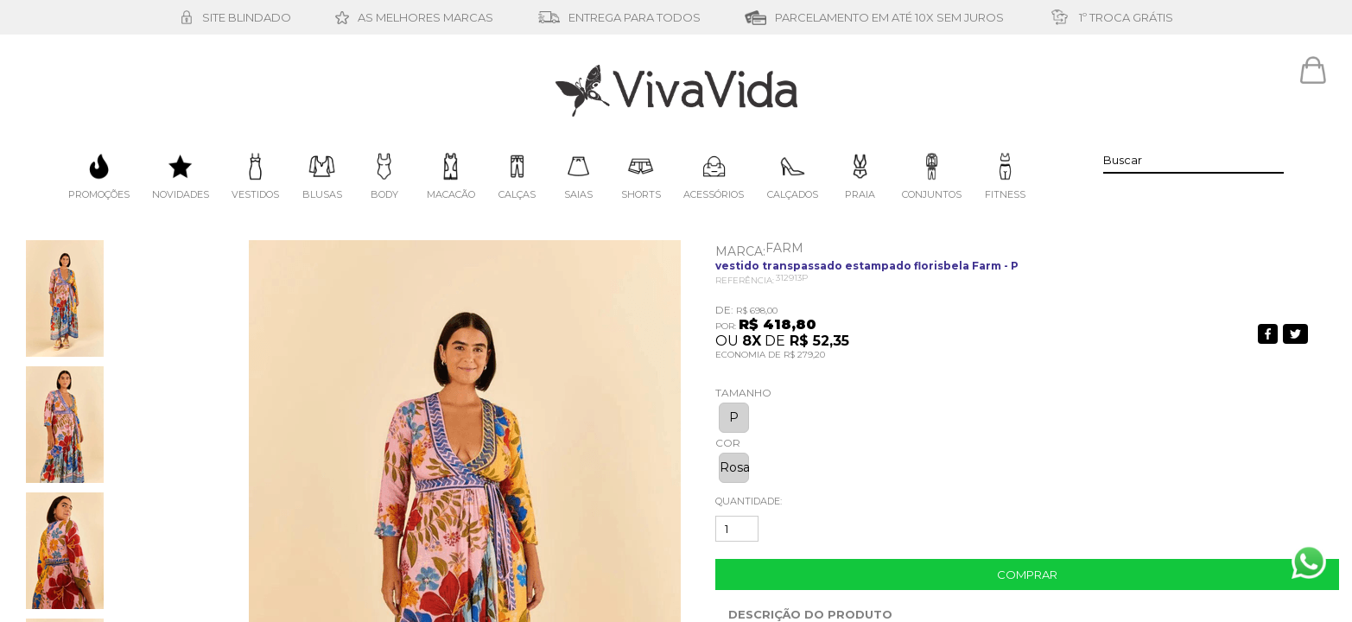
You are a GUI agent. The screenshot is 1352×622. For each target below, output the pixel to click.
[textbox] (1194, 160)
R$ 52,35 (819, 341)
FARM (784, 248)
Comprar (1027, 574)
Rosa (734, 467)
